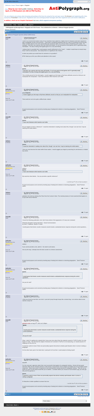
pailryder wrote (26, 323)
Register (27, 5)
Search (20, 24)
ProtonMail (14, 17)
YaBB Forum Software (39, 409)
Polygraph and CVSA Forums (32, 27)
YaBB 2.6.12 (58, 408)
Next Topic (87, 29)
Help (14, 24)
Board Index (8, 24)
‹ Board (15, 405)
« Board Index (9, 405)
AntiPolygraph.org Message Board (15, 27)
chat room (36, 20)
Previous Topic (81, 29)
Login (21, 5)
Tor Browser (68, 16)
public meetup (27, 9)
